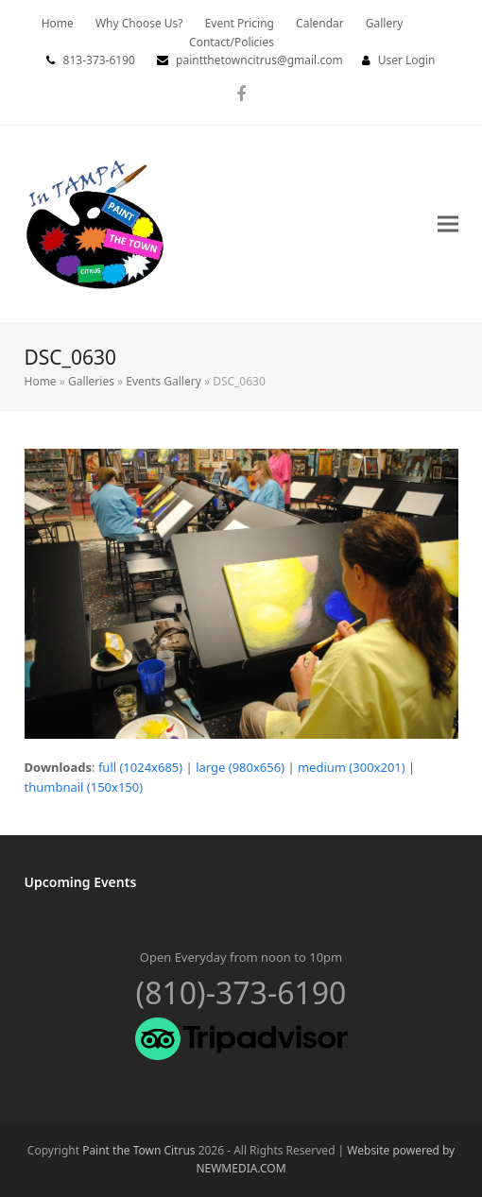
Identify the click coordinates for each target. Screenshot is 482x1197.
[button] (448, 224)
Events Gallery (163, 381)
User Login (407, 60)
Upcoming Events (81, 882)
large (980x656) (240, 767)
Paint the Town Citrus (138, 1150)
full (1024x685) (140, 767)
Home (41, 381)
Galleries (91, 381)
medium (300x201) (351, 767)
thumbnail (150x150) (84, 786)
